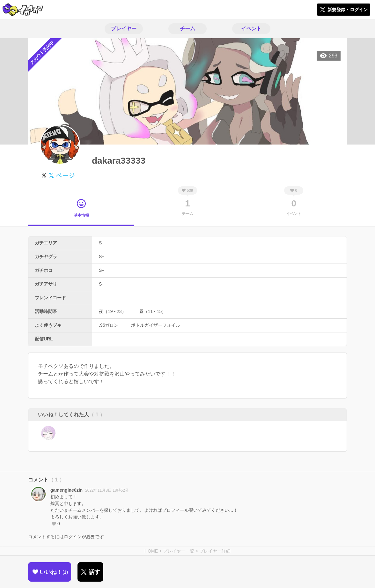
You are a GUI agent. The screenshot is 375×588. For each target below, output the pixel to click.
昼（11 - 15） (152, 311)
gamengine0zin (66, 490)
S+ (102, 242)
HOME (151, 551)
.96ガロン (108, 325)
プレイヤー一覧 (178, 551)
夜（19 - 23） (112, 311)
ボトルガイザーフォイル (155, 325)
